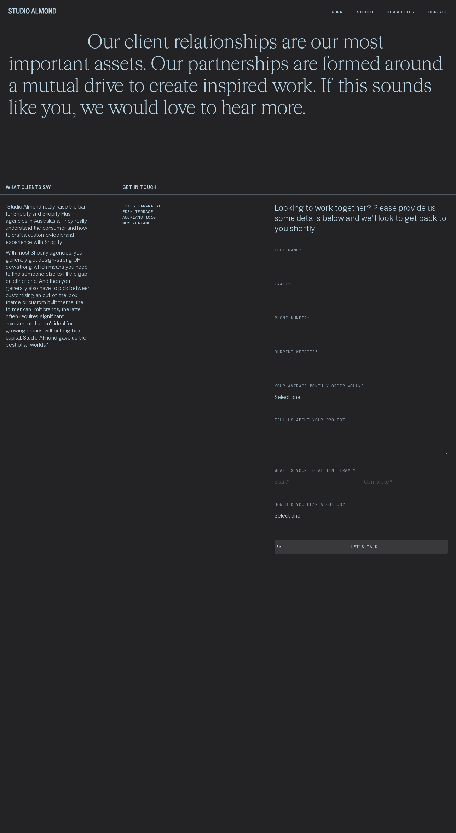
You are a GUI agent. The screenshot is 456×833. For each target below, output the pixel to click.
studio (365, 12)
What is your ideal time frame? (315, 471)
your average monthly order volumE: (320, 386)
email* (283, 284)
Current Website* (296, 352)
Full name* (288, 250)
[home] (32, 11)
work (337, 12)
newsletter (401, 12)
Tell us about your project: (311, 420)
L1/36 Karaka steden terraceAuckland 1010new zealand (141, 215)
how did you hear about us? (310, 505)
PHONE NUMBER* (292, 318)
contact (438, 12)
